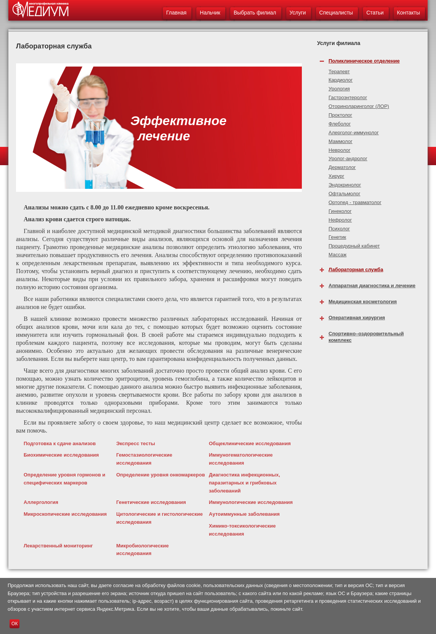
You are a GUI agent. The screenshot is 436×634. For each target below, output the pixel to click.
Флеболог (340, 124)
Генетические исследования (151, 502)
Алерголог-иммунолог (354, 132)
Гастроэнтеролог (348, 97)
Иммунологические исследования (251, 502)
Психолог (339, 229)
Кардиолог (341, 80)
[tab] (372, 59)
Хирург (336, 176)
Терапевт (339, 71)
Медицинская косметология (363, 301)
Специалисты (336, 13)
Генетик (337, 237)
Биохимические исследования (61, 455)
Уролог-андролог (348, 158)
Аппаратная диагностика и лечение (372, 285)
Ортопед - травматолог (355, 202)
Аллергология (41, 502)
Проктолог (340, 115)
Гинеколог (340, 211)
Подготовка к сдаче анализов (60, 443)
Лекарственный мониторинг (58, 546)
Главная (176, 13)
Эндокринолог (345, 185)
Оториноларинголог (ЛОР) (359, 106)
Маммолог (341, 141)
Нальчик (210, 13)
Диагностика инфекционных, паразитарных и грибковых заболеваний (244, 483)
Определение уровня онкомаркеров (160, 475)
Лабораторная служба (356, 269)
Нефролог (340, 220)
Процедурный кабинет (354, 246)
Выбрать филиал (255, 13)
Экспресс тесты (135, 443)
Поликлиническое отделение (364, 61)
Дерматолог (342, 167)
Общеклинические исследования (250, 443)
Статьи (374, 13)
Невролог (339, 150)
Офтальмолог (345, 193)
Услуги (298, 13)
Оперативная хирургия (357, 317)
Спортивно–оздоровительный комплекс (366, 337)
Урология (339, 89)
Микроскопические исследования (65, 514)
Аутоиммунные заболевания (244, 514)
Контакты (408, 13)
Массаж (337, 254)
